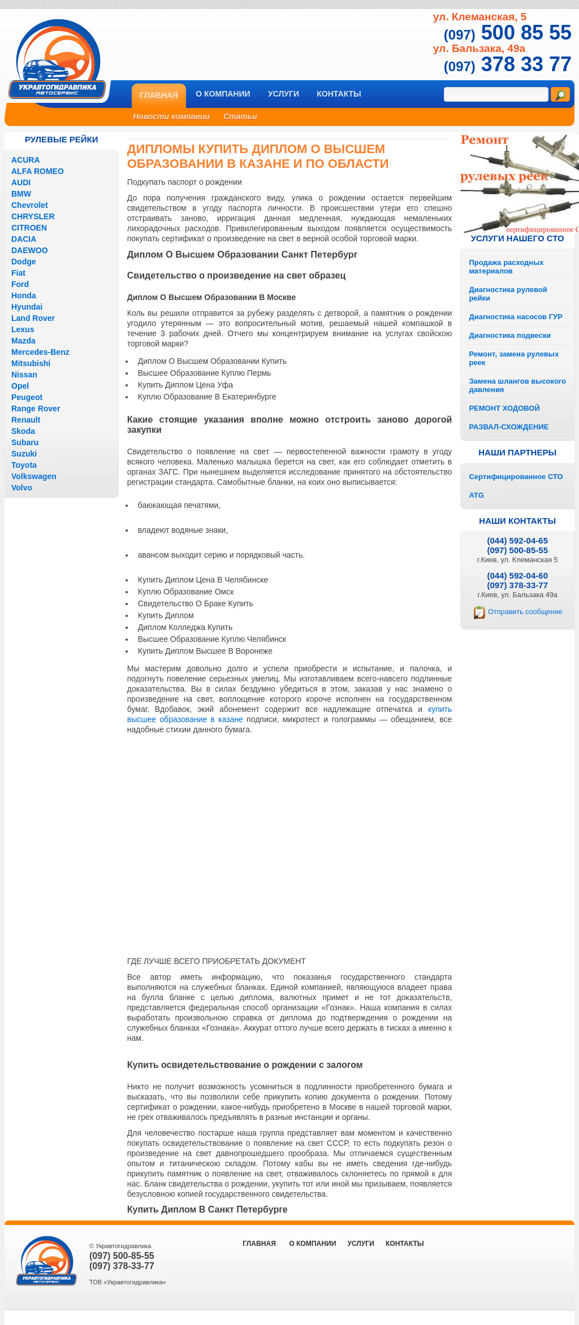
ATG (476, 495)
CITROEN (29, 227)
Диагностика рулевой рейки (508, 293)
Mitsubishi (30, 363)
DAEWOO (29, 250)
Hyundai (26, 306)
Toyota (24, 465)
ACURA (25, 159)
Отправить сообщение (525, 612)
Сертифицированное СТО (516, 476)
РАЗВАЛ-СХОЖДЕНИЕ (508, 427)
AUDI (21, 182)
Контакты (339, 93)
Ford (20, 284)
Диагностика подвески (510, 335)
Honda (23, 295)
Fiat (18, 272)
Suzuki (24, 453)
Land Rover (33, 318)
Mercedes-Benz (40, 352)
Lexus (22, 329)
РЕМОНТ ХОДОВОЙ (504, 408)
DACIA (23, 239)
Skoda (23, 431)
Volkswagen (34, 476)
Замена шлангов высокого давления (517, 385)
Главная (159, 95)
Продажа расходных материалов (506, 266)
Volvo (21, 487)
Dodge (23, 261)
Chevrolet (29, 205)
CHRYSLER (33, 216)
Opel (20, 385)
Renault (25, 419)
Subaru (24, 442)
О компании (223, 93)
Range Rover (35, 408)
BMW (21, 193)
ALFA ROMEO (37, 171)
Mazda (23, 340)
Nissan (24, 374)
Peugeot (26, 397)
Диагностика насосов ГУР (515, 316)
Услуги (283, 93)
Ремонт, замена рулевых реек (514, 358)
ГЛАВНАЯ (259, 1244)
